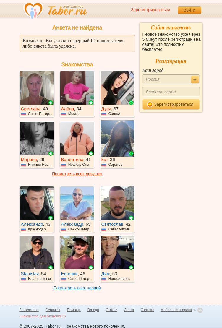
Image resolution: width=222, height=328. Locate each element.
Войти (189, 10)
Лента (129, 310)
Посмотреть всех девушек (77, 173)
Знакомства (29, 310)
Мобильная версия (176, 310)
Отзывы (147, 310)
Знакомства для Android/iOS (43, 316)
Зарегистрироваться (150, 9)
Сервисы (53, 310)
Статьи (111, 310)
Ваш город (153, 70)
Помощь (74, 310)
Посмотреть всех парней (77, 287)
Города (93, 310)
